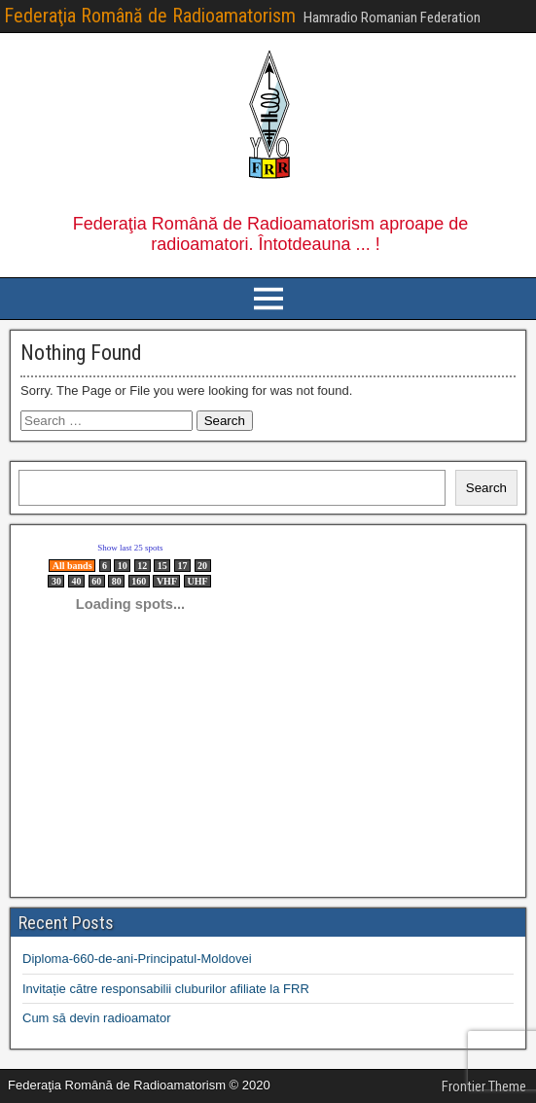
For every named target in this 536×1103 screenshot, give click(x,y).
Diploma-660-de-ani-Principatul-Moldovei (137, 958)
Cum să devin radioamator (96, 1018)
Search (486, 487)
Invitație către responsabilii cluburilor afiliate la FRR (165, 988)
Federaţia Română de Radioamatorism (150, 15)
